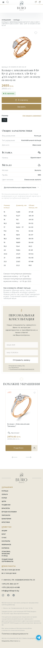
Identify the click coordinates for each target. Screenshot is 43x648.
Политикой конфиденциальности (22, 369)
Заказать (21, 107)
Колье (4, 498)
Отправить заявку (21, 360)
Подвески (6, 505)
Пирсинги (6, 515)
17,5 (4, 120)
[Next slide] (28, 457)
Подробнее (18, 448)
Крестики (6, 522)
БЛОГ (4, 534)
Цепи (4, 501)
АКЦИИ (4, 530)
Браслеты (6, 508)
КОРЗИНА (5, 548)
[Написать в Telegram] (38, 637)
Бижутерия (6, 519)
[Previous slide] (15, 457)
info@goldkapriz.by (10, 591)
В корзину (21, 100)
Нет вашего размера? (31, 116)
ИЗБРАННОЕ (6, 544)
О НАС (4, 537)
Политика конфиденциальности (15, 634)
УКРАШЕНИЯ (6, 20)
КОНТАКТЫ (6, 541)
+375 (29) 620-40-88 (11, 587)
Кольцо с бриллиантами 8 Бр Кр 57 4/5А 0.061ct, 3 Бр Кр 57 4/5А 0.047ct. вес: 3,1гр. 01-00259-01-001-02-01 (21, 23)
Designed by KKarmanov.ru (11, 641)
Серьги (5, 494)
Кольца (17, 20)
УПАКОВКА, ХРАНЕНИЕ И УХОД (6, 554)
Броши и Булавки (9, 512)
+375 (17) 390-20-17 (10, 584)
